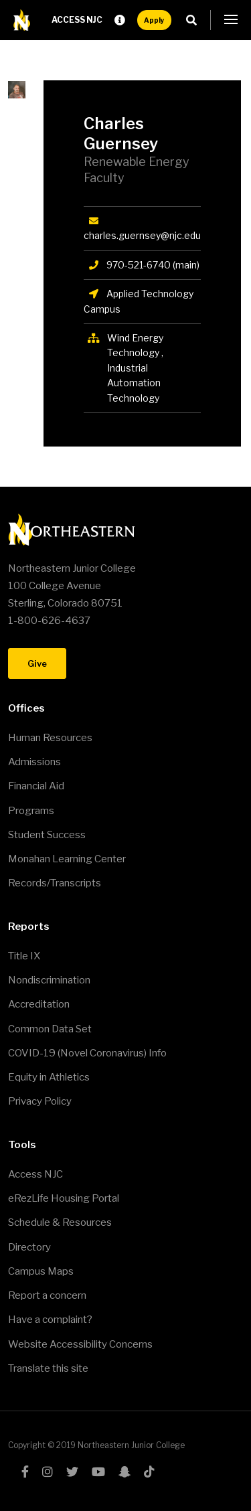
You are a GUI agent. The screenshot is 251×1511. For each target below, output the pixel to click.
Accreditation (39, 1004)
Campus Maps (41, 1271)
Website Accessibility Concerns (80, 1344)
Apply (154, 20)
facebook (25, 1471)
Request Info (119, 20)
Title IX (24, 956)
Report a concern (47, 1295)
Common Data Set (50, 1029)
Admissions (34, 762)
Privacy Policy (40, 1101)
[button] (231, 20)
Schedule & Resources (60, 1222)
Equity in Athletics (49, 1077)
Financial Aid (36, 786)
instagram (47, 1471)
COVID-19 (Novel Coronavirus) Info (87, 1053)
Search (195, 20)
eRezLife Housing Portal (63, 1198)
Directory (29, 1247)
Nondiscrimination (49, 980)
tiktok (149, 1471)
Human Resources (50, 738)
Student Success (47, 835)
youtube (98, 1471)
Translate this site (48, 1368)
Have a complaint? (50, 1320)
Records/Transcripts (54, 883)
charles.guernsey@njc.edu (142, 235)
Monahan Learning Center (67, 859)
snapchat (124, 1471)
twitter (72, 1471)
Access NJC (77, 20)
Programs (31, 811)
